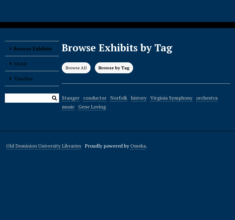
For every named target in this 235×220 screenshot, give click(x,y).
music (68, 106)
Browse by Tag (114, 68)
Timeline (23, 78)
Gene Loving (92, 106)
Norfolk (118, 97)
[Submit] (54, 98)
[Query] (32, 98)
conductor (94, 97)
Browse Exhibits (32, 48)
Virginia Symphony (171, 97)
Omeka (138, 145)
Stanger (71, 97)
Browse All (76, 68)
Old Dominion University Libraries (43, 145)
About (20, 63)
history (139, 97)
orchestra (207, 97)
